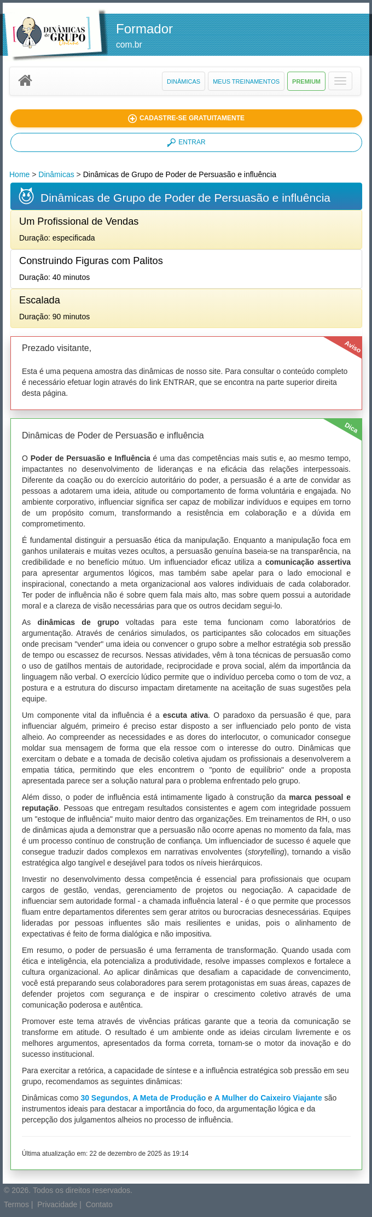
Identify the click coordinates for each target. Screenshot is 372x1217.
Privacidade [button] (57, 1204)
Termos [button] (16, 1204)
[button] (340, 81)
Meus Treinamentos (246, 81)
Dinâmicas (183, 81)
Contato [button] (99, 1204)
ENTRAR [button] (186, 142)
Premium (306, 81)
